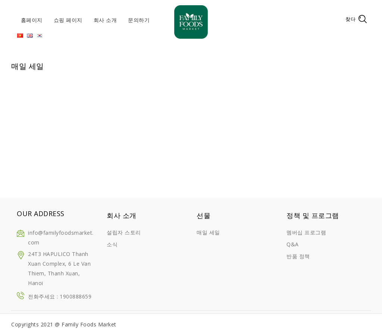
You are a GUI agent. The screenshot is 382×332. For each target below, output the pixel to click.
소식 (112, 244)
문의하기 (139, 19)
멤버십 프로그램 (306, 232)
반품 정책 (298, 256)
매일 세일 (208, 232)
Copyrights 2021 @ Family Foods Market (63, 324)
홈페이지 (32, 19)
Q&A (292, 244)
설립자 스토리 (124, 232)
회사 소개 (105, 19)
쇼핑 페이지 (68, 19)
